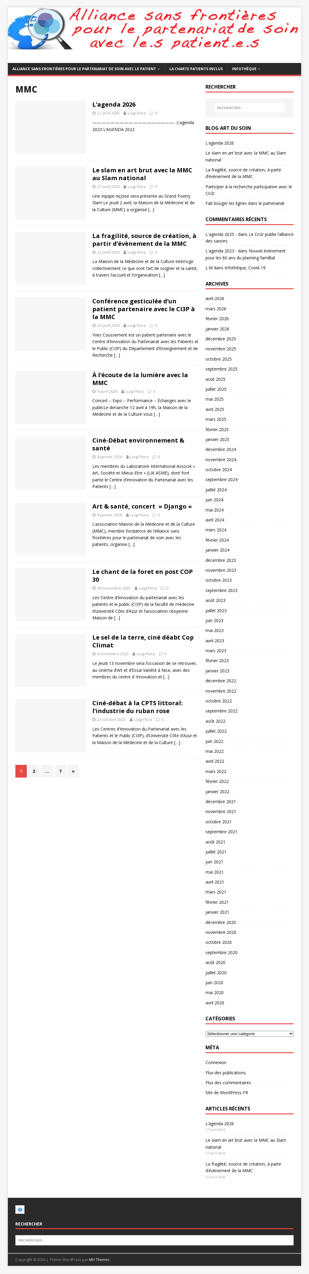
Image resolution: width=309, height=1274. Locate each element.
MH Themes (99, 1259)
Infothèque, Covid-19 (245, 268)
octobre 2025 (218, 359)
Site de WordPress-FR (226, 1092)
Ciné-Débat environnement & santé (138, 444)
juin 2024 (214, 499)
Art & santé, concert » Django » (142, 506)
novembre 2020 (220, 932)
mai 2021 (214, 872)
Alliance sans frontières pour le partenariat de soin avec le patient (84, 68)
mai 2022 (214, 751)
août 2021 (215, 842)
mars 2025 (215, 419)
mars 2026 (215, 308)
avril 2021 (214, 882)
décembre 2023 (220, 560)
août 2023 (215, 600)
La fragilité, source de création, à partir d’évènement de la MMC (144, 240)
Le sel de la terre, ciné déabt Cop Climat (143, 641)
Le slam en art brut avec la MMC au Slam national (142, 174)
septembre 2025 (221, 369)
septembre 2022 (221, 711)
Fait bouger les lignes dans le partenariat (245, 203)
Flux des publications (225, 1072)
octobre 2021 (218, 822)
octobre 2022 (218, 701)
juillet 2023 (216, 610)
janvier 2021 (217, 912)
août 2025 (215, 379)
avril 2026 (214, 298)
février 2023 (217, 660)
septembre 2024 (221, 479)
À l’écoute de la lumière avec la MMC (140, 379)
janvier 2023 (217, 671)
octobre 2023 (218, 580)
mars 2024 (215, 530)
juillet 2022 (216, 731)
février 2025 (217, 429)
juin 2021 (214, 862)
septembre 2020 (221, 952)
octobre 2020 (218, 942)
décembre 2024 (220, 449)
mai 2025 (214, 399)
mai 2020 (214, 992)
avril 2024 (214, 520)
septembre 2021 (221, 831)
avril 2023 (214, 640)
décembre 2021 (220, 801)
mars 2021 (215, 892)
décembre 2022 (220, 681)
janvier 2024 (217, 550)
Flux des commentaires (228, 1082)
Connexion (215, 1062)
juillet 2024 (216, 490)
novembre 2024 (220, 459)
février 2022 (217, 781)
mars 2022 (215, 771)
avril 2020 (214, 1003)
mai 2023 (214, 630)
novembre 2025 (220, 349)
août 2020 (215, 962)
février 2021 (217, 902)
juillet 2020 (216, 972)
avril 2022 (214, 761)
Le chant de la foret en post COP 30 (142, 576)
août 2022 (215, 721)
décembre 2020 (220, 922)
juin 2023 (214, 620)
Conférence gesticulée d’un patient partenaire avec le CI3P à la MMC (143, 309)
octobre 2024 (218, 469)
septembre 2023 (221, 590)
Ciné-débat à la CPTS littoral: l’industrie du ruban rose (137, 707)
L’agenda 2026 (113, 104)
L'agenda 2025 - (221, 234)
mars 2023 (215, 650)
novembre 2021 (220, 811)
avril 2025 (214, 409)
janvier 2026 (217, 329)
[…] (151, 209)
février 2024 (217, 540)
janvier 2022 (217, 791)
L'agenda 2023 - (221, 251)
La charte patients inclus (196, 68)
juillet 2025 (216, 389)
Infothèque (244, 68)
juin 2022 (214, 741)
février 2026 (217, 318)
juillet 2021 (216, 852)
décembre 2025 (220, 339)
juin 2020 (214, 982)
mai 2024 (214, 510)
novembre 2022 (220, 691)
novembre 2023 (220, 570)
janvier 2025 (217, 439)
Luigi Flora (137, 113)
